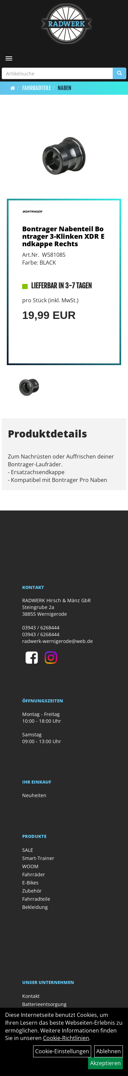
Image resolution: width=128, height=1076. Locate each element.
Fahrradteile (36, 88)
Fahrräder (33, 874)
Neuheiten (34, 795)
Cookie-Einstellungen (62, 1051)
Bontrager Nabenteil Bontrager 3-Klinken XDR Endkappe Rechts (63, 236)
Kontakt (31, 996)
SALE (27, 850)
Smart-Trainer (38, 858)
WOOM (30, 866)
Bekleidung (35, 907)
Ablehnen (108, 1051)
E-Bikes (30, 882)
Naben (64, 88)
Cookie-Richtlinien (66, 1038)
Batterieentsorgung (44, 1004)
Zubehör (32, 890)
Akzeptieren (105, 1063)
